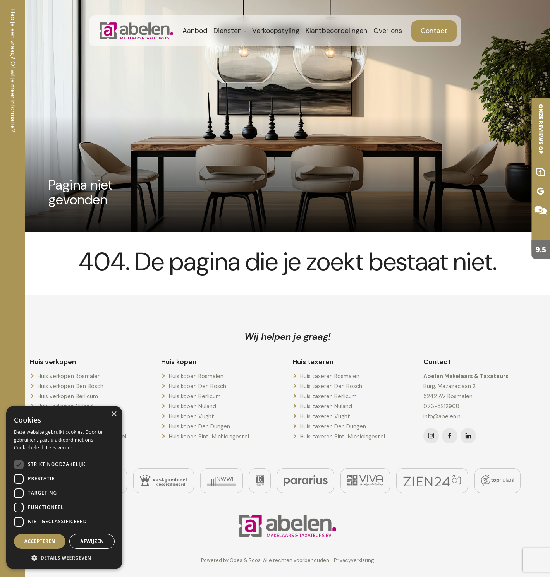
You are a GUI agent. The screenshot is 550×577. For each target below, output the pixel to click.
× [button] (114, 414)
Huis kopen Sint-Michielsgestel (209, 436)
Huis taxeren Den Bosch (331, 386)
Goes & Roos (245, 560)
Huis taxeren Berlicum (328, 396)
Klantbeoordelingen (336, 30)
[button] (64, 558)
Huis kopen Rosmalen (196, 376)
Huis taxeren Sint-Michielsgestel (342, 436)
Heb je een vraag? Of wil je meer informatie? (13, 70)
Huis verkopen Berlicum (68, 396)
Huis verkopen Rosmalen (69, 376)
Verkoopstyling (275, 30)
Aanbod (194, 30)
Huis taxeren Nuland (326, 406)
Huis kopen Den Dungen (199, 426)
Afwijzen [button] (92, 541)
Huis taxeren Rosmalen (329, 376)
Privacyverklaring (354, 560)
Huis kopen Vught (191, 416)
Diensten (227, 30)
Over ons (387, 30)
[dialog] (64, 487)
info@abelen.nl (442, 416)
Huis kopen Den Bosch (197, 386)
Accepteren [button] (39, 541)
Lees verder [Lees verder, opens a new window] (59, 447)
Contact (434, 30)
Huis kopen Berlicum (195, 396)
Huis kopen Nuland (192, 406)
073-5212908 (441, 406)
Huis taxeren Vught (325, 416)
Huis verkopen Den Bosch (70, 386)
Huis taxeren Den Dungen (333, 426)
